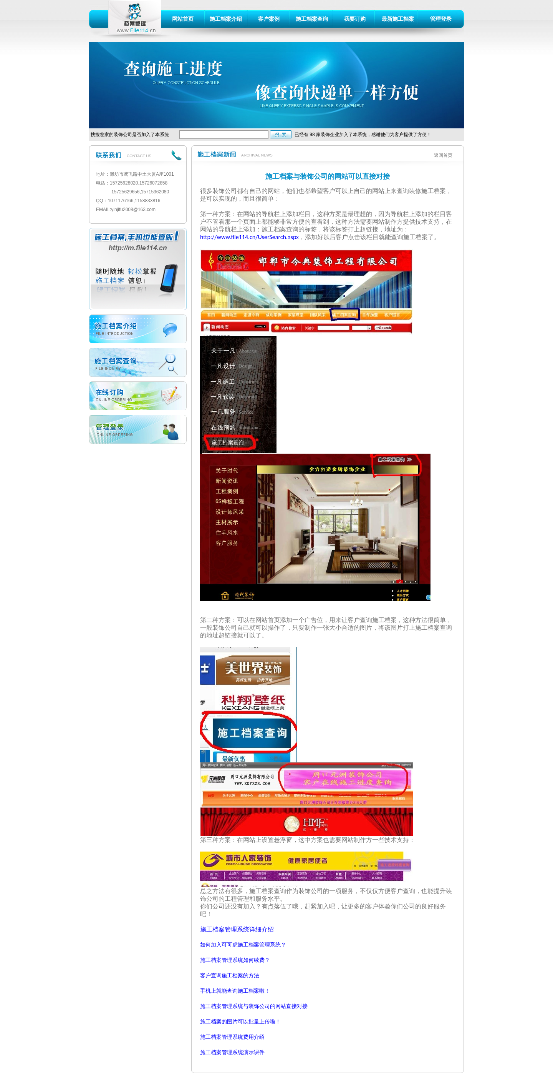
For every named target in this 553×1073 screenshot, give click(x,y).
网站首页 (183, 19)
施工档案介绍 (226, 19)
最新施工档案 (398, 19)
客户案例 (269, 19)
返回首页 (443, 155)
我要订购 (355, 19)
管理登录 (441, 19)
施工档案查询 (312, 19)
